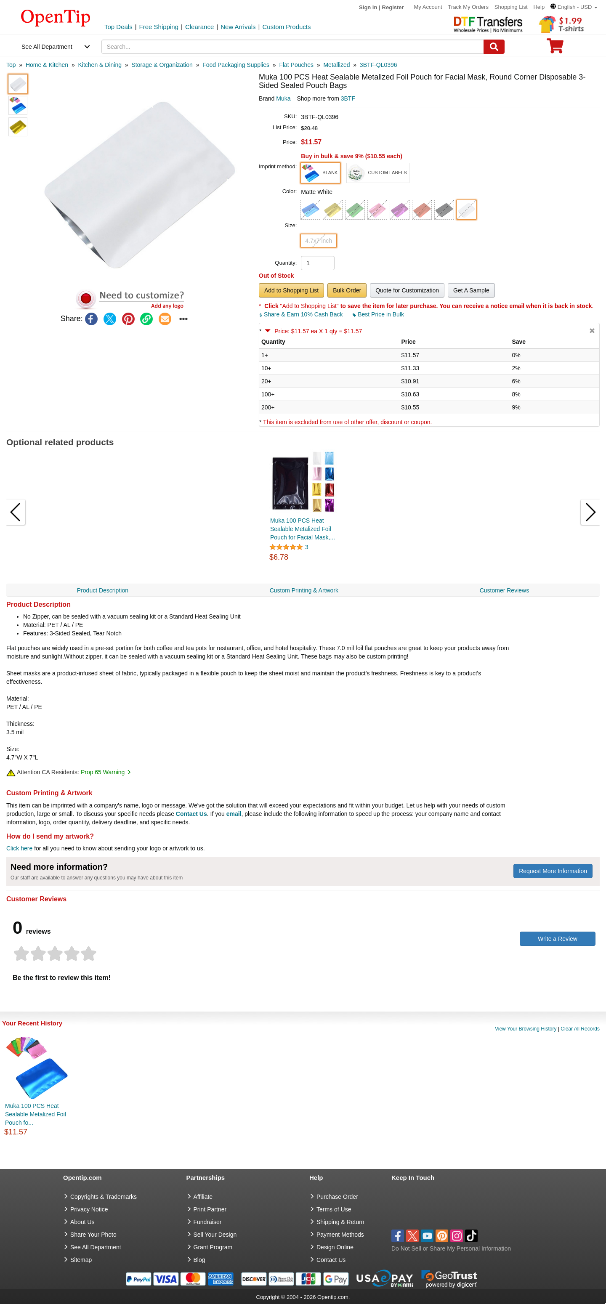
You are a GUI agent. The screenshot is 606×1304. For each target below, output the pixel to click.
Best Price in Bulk (378, 314)
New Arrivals (238, 26)
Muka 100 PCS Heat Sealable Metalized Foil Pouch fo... (35, 1114)
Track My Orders (468, 7)
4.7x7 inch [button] (318, 240)
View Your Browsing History (526, 1029)
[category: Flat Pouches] (296, 64)
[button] (574, 7)
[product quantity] (318, 263)
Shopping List (511, 7)
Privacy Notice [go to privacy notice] (89, 1209)
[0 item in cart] (555, 48)
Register (393, 7)
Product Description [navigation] (102, 590)
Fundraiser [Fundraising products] (208, 1222)
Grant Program (213, 1247)
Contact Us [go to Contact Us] (331, 1259)
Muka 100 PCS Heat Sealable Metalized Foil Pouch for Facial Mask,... (302, 529)
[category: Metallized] (336, 64)
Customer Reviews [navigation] (504, 590)
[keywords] (292, 47)
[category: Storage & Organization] (162, 64)
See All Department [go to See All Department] (95, 1247)
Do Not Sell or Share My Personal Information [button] (451, 1248)
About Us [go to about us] (82, 1222)
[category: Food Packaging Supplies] (235, 64)
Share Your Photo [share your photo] (93, 1234)
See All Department (46, 46)
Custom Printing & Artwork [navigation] (304, 590)
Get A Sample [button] (471, 290)
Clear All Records (580, 1029)
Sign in (368, 7)
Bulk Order (347, 290)
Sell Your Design (215, 1234)
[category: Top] (11, 64)
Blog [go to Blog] (199, 1259)
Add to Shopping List (291, 290)
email (234, 813)
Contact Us (191, 813)
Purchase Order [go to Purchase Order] (337, 1196)
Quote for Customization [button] (407, 290)
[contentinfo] (56, 17)
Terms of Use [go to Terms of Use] (333, 1209)
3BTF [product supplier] (348, 98)
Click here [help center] (19, 848)
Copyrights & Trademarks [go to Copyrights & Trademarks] (103, 1196)
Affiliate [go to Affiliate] (203, 1196)
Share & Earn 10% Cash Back (301, 314)
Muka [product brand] (283, 98)
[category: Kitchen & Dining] (100, 64)
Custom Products (286, 26)
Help (539, 7)
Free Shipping (158, 26)
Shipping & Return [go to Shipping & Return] (340, 1222)
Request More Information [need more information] (553, 871)
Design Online (335, 1247)
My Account (428, 7)
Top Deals (118, 26)
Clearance (199, 26)
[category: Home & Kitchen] (47, 64)
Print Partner (210, 1209)
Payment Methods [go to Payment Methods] (340, 1234)
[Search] (494, 47)
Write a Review (557, 938)
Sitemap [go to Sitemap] (81, 1259)
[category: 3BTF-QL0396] (378, 64)
